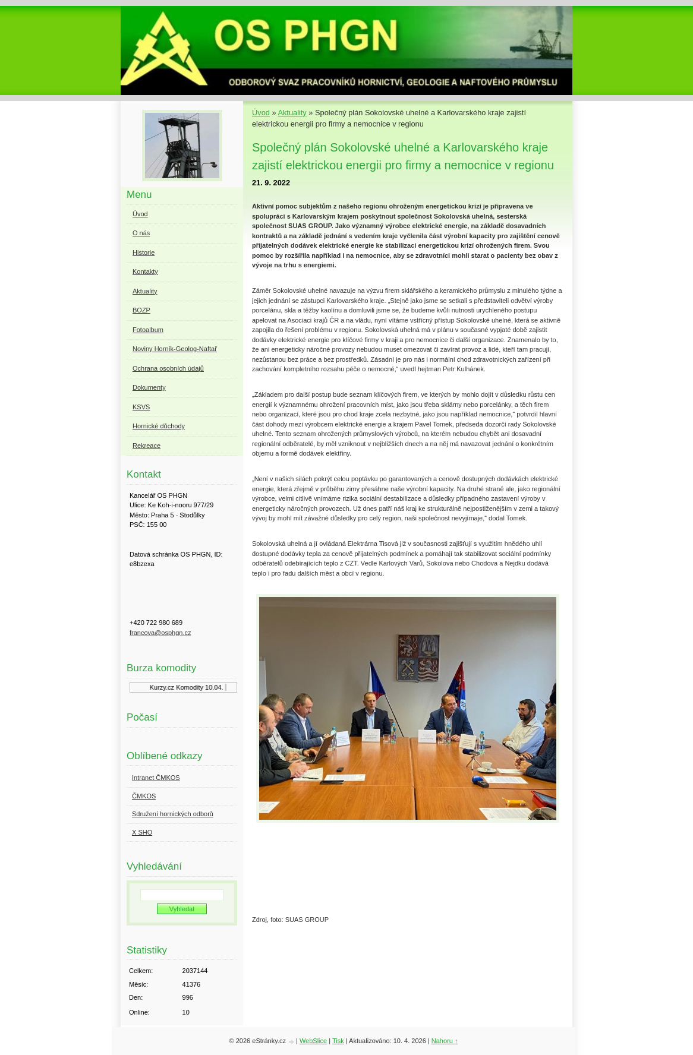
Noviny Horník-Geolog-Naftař (175, 348)
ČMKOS (144, 796)
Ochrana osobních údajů (168, 368)
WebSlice (313, 1040)
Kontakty (145, 271)
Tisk (338, 1040)
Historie (144, 252)
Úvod (261, 112)
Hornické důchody (159, 425)
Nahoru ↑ (444, 1040)
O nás (141, 232)
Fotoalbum (148, 329)
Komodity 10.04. (204, 687)
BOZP (141, 310)
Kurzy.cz (167, 687)
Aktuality (292, 112)
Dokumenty (149, 387)
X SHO (142, 832)
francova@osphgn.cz (160, 632)
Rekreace (146, 445)
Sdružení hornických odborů (172, 813)
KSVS (141, 406)
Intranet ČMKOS (156, 777)
